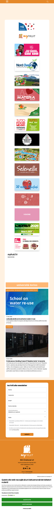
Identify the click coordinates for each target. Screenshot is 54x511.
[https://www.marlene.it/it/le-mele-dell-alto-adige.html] (27, 185)
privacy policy (15, 429)
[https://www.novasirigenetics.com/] (27, 26)
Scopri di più (11, 257)
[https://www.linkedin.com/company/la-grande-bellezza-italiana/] (27, 140)
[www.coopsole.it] (27, 245)
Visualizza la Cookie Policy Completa (10, 493)
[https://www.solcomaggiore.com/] (27, 200)
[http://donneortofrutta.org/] (27, 215)
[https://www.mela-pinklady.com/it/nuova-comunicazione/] (27, 51)
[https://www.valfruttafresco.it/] (27, 111)
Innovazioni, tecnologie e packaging (18, 290)
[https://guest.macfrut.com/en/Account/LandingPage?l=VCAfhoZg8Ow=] (27, 230)
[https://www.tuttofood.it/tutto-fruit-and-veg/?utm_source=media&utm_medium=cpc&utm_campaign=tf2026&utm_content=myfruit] (27, 126)
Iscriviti (27, 434)
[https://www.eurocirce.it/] (27, 81)
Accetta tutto (27, 499)
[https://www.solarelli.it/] (27, 155)
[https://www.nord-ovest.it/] (27, 66)
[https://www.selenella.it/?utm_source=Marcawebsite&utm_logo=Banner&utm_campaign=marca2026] (27, 170)
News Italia (33, 290)
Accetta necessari (27, 504)
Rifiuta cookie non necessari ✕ (44, 476)
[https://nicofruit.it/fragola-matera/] (27, 96)
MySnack (9, 327)
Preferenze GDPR (27, 508)
